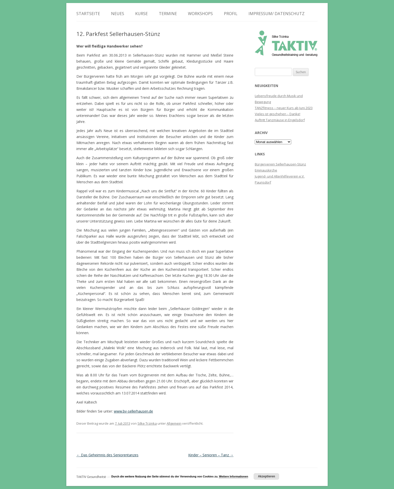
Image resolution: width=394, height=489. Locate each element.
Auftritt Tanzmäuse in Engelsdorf (280, 120)
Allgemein (174, 423)
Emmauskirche (266, 170)
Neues (117, 13)
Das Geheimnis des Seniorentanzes (107, 455)
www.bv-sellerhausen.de (133, 411)
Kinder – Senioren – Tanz (210, 455)
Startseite (88, 13)
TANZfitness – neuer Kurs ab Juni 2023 (284, 108)
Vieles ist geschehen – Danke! (277, 114)
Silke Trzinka (147, 423)
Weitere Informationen (233, 476)
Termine (168, 13)
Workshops (200, 13)
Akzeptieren (266, 476)
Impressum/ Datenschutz (277, 13)
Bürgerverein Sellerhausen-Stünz (280, 164)
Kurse (141, 13)
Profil (230, 13)
